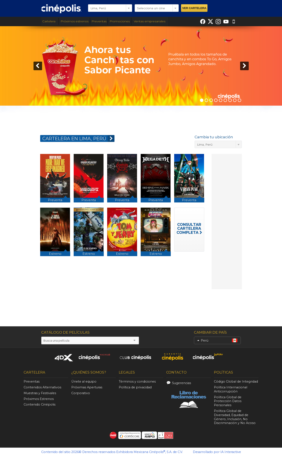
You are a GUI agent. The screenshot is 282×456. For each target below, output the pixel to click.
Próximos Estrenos (39, 399)
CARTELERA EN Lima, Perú (78, 138)
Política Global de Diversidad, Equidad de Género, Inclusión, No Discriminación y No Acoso (235, 417)
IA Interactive (230, 452)
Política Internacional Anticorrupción (230, 389)
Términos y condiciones (137, 381)
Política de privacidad (135, 387)
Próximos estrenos (74, 21)
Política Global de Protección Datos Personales (227, 401)
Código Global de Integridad (236, 381)
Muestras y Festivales (40, 393)
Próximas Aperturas (86, 387)
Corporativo (80, 393)
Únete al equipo (83, 381)
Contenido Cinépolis (39, 404)
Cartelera (49, 21)
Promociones (120, 21)
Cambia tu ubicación (214, 137)
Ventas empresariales (149, 21)
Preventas (99, 21)
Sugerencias (181, 383)
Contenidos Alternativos (42, 387)
